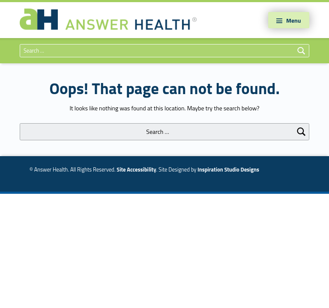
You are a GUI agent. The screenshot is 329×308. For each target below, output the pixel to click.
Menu (293, 20)
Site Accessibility (136, 170)
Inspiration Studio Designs (228, 170)
